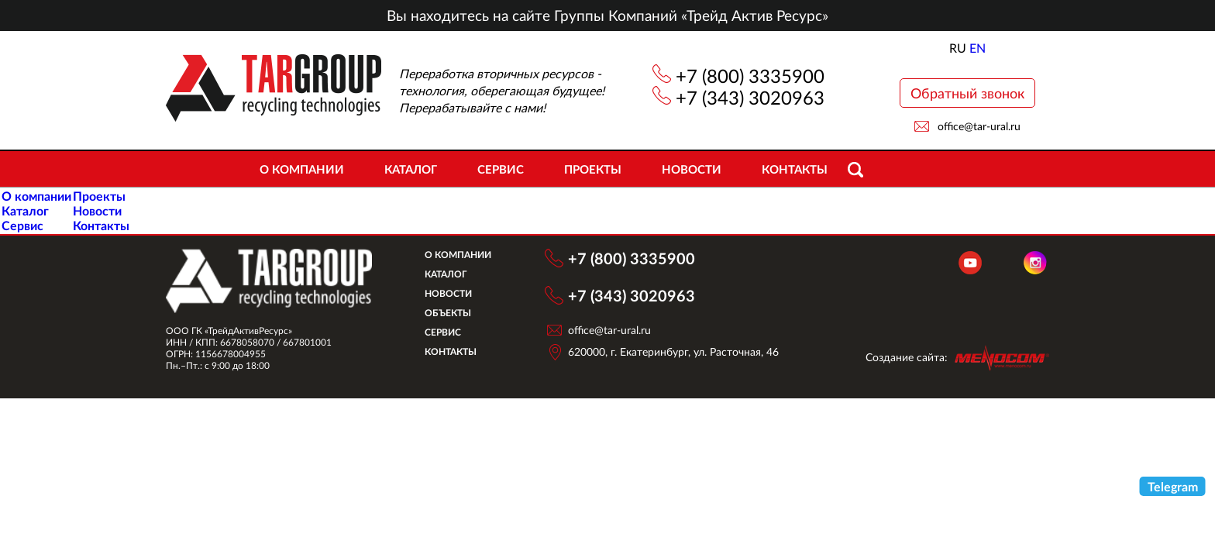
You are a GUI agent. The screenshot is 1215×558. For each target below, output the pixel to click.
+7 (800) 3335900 (750, 75)
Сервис (500, 169)
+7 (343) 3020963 (750, 97)
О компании (302, 169)
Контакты (795, 169)
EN (977, 47)
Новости (691, 169)
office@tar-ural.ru (979, 126)
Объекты (448, 313)
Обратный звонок (967, 93)
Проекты (592, 169)
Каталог (410, 169)
